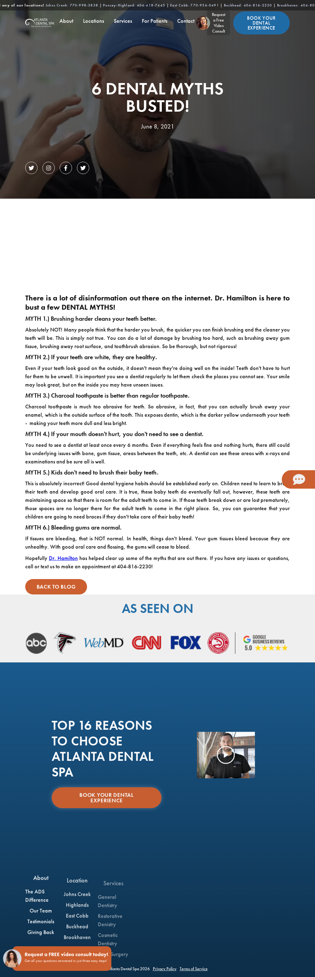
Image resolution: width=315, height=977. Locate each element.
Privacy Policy (165, 968)
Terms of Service (194, 968)
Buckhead (248, 5)
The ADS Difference (37, 900)
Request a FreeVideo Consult (218, 23)
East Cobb (194, 5)
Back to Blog (56, 586)
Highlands (77, 917)
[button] (66, 22)
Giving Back (40, 937)
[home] (39, 22)
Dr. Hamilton (63, 558)
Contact (185, 20)
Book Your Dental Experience (261, 23)
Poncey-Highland (134, 5)
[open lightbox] (226, 755)
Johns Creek (72, 5)
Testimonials (40, 926)
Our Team (41, 915)
